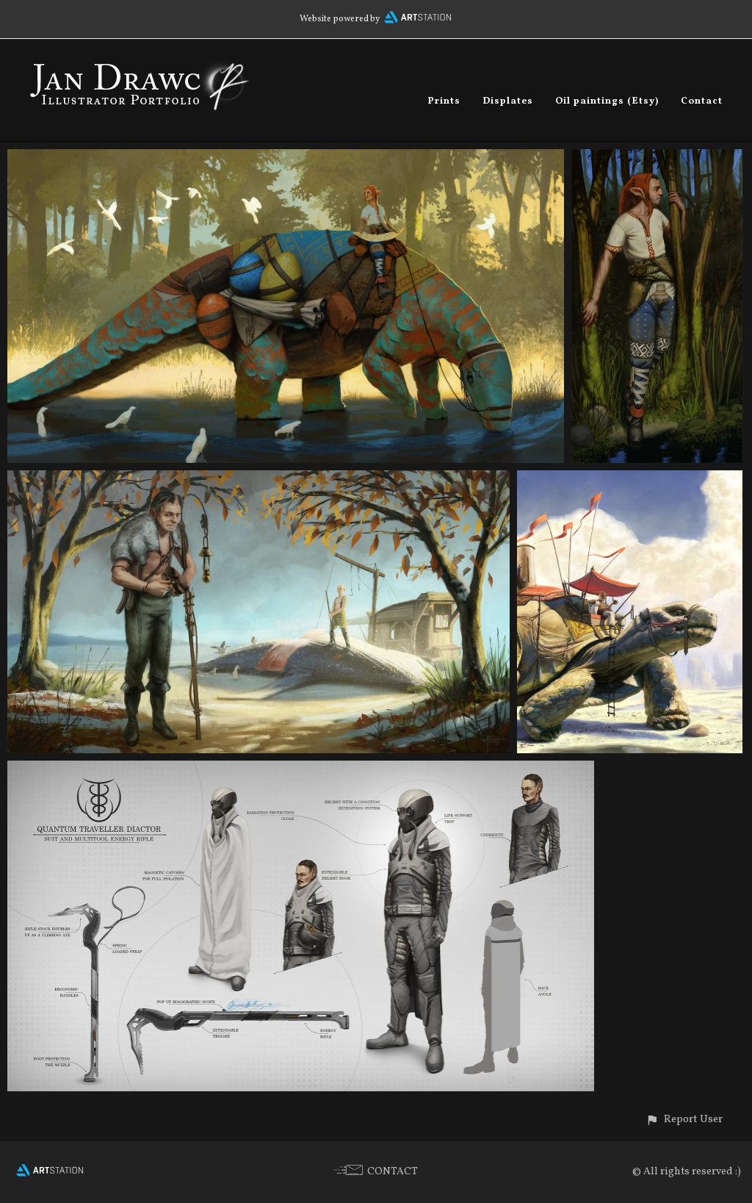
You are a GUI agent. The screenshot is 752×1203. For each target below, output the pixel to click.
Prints (443, 101)
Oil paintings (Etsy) (607, 101)
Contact (702, 101)
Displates (507, 101)
